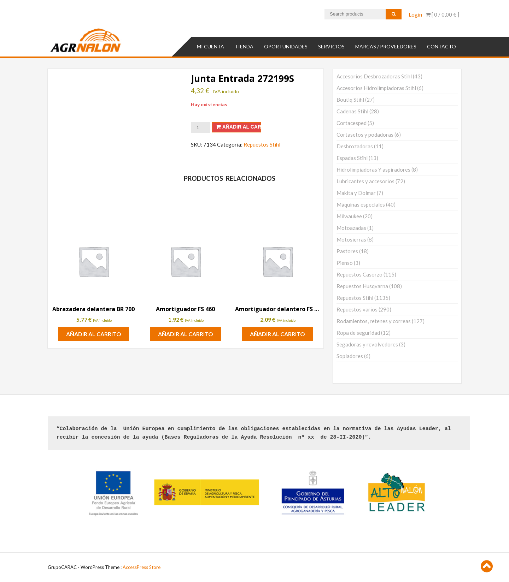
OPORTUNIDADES (286, 46)
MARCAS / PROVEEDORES (385, 46)
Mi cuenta (210, 46)
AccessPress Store (141, 567)
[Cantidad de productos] (200, 127)
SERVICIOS (331, 46)
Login (415, 14)
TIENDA (244, 46)
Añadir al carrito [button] (93, 334)
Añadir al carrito (241, 127)
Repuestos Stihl (262, 144)
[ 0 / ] (442, 14)
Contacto (441, 46)
